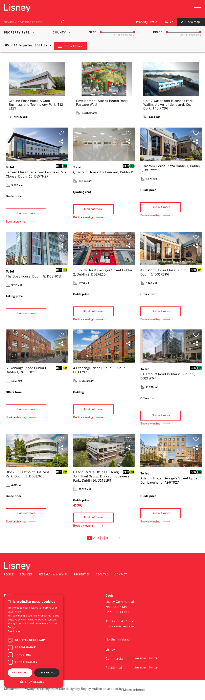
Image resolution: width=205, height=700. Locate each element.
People (83, 576)
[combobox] (164, 22)
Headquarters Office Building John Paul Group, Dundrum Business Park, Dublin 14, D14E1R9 (101, 483)
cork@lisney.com (121, 631)
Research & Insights (127, 576)
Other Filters (75, 45)
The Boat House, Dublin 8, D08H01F (34, 277)
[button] (33, 681)
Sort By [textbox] (41, 45)
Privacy (29, 692)
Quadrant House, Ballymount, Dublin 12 (103, 171)
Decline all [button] (46, 672)
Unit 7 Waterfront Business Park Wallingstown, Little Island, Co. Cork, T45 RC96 (168, 103)
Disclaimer (12, 692)
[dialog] (33, 641)
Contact (195, 576)
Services (100, 576)
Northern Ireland (117, 644)
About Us (176, 576)
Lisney (110, 654)
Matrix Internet (135, 692)
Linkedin (139, 663)
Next (117, 547)
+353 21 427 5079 (122, 626)
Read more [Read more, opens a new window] (14, 631)
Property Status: (142, 22)
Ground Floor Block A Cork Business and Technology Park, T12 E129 (36, 103)
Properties (156, 576)
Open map (189, 22)
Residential (113, 672)
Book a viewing (16, 223)
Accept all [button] (20, 672)
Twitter (154, 663)
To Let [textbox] (164, 22)
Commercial (114, 663)
